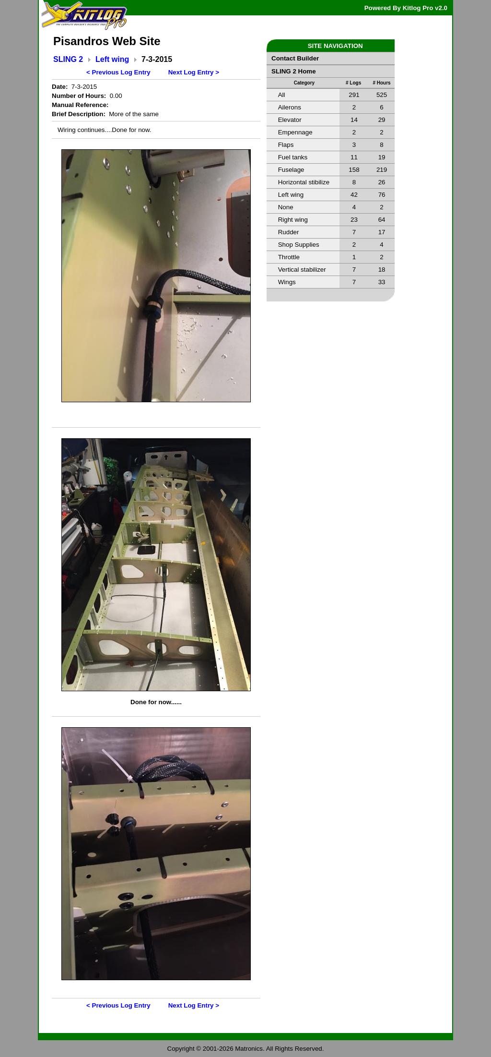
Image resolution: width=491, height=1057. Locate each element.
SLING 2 (68, 59)
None (285, 207)
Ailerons (289, 107)
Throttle (289, 257)
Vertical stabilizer (302, 269)
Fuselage (291, 169)
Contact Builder (295, 58)
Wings (287, 282)
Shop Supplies (298, 244)
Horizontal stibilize (303, 182)
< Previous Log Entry (118, 72)
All (281, 94)
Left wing (112, 59)
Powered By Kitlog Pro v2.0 (405, 8)
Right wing (293, 219)
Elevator (290, 119)
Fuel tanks (293, 157)
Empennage (295, 132)
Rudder (288, 232)
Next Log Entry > (193, 72)
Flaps (286, 144)
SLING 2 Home (293, 71)
